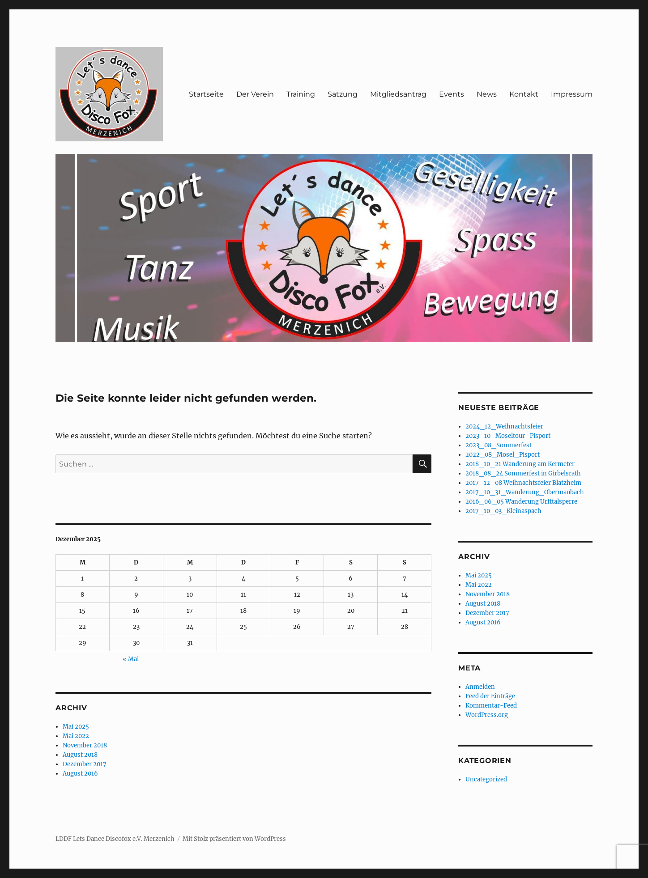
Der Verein (255, 94)
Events (451, 94)
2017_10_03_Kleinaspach (503, 511)
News (487, 94)
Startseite (206, 94)
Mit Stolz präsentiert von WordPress (234, 839)
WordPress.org (486, 715)
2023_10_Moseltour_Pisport (507, 436)
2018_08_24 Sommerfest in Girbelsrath (523, 473)
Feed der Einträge (490, 696)
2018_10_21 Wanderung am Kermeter (520, 464)
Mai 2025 (76, 726)
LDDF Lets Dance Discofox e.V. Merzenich (115, 839)
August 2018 (80, 755)
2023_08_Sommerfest (498, 445)
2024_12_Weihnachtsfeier (504, 426)
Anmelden (480, 687)
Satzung (343, 94)
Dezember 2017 (85, 764)
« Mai (131, 659)
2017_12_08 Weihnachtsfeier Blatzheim (523, 483)
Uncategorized (486, 779)
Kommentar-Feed (491, 705)
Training (300, 94)
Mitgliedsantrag (398, 94)
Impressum (572, 94)
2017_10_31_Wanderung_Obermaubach (524, 492)
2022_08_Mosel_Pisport (502, 454)
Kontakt (523, 94)
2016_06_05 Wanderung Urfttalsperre (521, 501)
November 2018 (85, 745)
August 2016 (80, 773)
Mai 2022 (76, 736)
